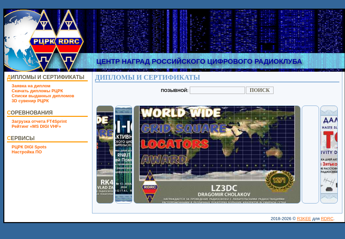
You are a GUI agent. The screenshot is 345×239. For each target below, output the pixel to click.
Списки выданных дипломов (43, 95)
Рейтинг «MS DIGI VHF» (36, 126)
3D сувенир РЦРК (30, 100)
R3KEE (304, 218)
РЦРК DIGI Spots (29, 146)
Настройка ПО (27, 151)
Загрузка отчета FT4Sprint (39, 121)
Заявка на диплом (31, 85)
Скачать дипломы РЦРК (37, 90)
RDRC (327, 218)
